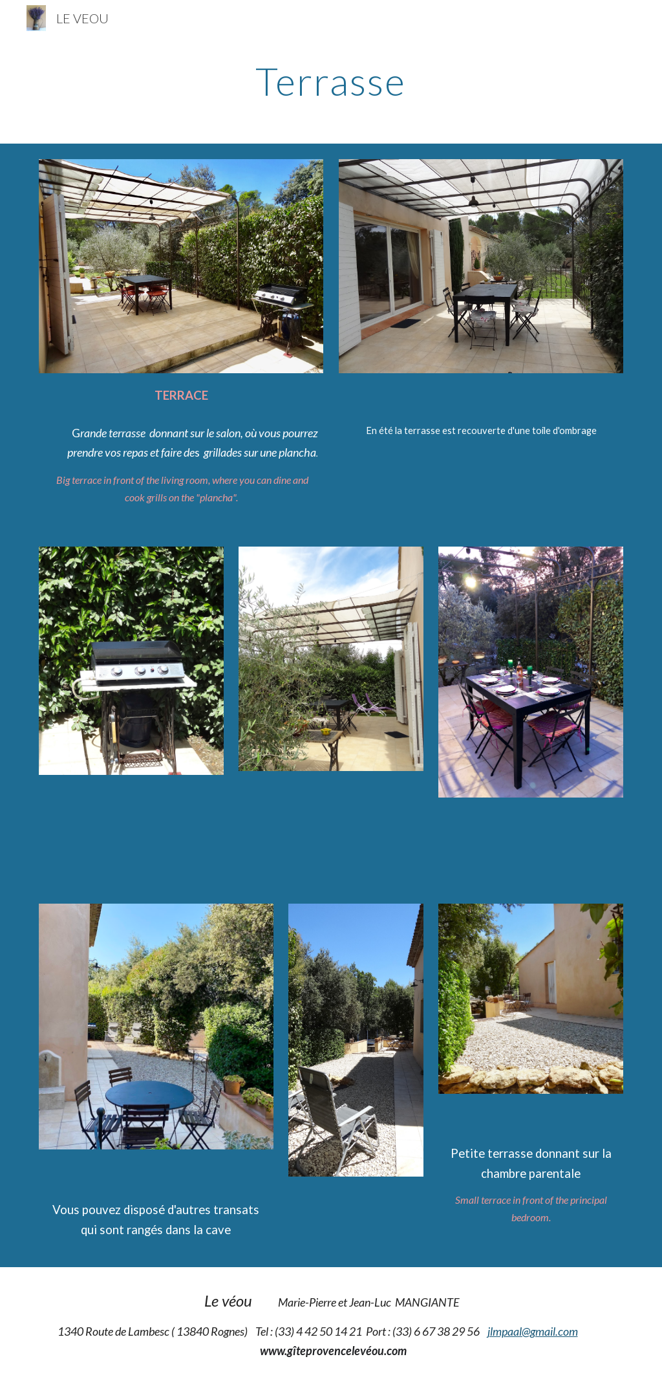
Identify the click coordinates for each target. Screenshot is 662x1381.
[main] (330, 80)
